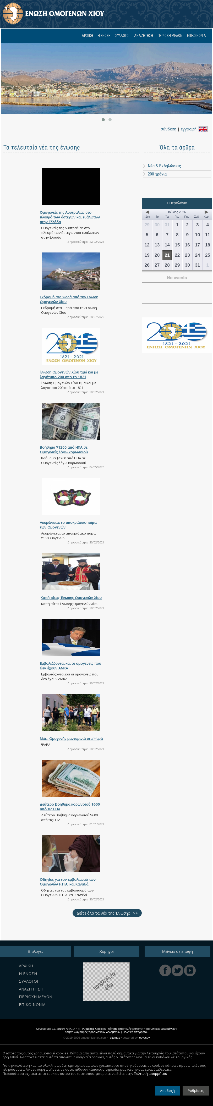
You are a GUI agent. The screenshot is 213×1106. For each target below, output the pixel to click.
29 (147, 224)
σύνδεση (168, 128)
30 (157, 224)
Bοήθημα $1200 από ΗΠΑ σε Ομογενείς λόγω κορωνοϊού (64, 449)
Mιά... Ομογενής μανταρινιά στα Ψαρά (71, 738)
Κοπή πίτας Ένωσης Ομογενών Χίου (71, 597)
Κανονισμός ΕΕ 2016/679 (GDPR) (58, 1028)
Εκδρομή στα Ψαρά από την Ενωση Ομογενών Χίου (69, 299)
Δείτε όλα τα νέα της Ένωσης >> (107, 913)
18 (207, 244)
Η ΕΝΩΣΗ (104, 36)
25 (207, 255)
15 (177, 244)
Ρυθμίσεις (196, 1092)
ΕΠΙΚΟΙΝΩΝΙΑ (196, 36)
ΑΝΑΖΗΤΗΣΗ (143, 36)
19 (147, 255)
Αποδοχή (167, 1092)
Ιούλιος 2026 (177, 212)
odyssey (144, 1037)
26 (147, 265)
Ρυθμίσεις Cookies (94, 1028)
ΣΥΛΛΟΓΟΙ (122, 36)
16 (187, 244)
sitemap (115, 1037)
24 (197, 255)
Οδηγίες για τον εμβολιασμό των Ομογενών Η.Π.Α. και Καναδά (68, 882)
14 (167, 244)
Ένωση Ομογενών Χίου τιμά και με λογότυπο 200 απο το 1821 (69, 374)
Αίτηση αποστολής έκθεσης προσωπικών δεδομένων (141, 1028)
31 (167, 224)
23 (187, 255)
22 (177, 255)
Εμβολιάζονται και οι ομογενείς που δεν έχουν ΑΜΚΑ (70, 665)
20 (157, 255)
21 (167, 255)
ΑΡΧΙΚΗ (87, 36)
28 (167, 265)
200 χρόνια (157, 174)
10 (197, 234)
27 (157, 265)
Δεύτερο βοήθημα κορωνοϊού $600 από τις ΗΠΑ (70, 806)
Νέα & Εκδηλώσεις (162, 165)
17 (197, 244)
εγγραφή (188, 128)
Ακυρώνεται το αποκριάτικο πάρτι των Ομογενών (68, 525)
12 (147, 244)
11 (207, 234)
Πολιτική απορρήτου (135, 1031)
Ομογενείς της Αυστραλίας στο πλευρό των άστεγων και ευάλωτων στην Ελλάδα (70, 217)
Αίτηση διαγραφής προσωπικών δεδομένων (93, 1031)
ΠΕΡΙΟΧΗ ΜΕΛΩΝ (170, 36)
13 (157, 244)
